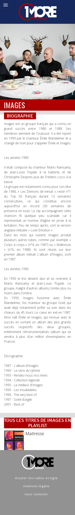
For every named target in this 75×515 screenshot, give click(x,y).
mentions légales (36, 486)
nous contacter (36, 494)
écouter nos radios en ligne (36, 478)
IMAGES (14, 105)
